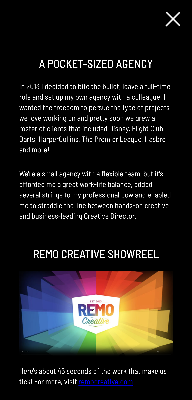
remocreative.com (105, 381)
